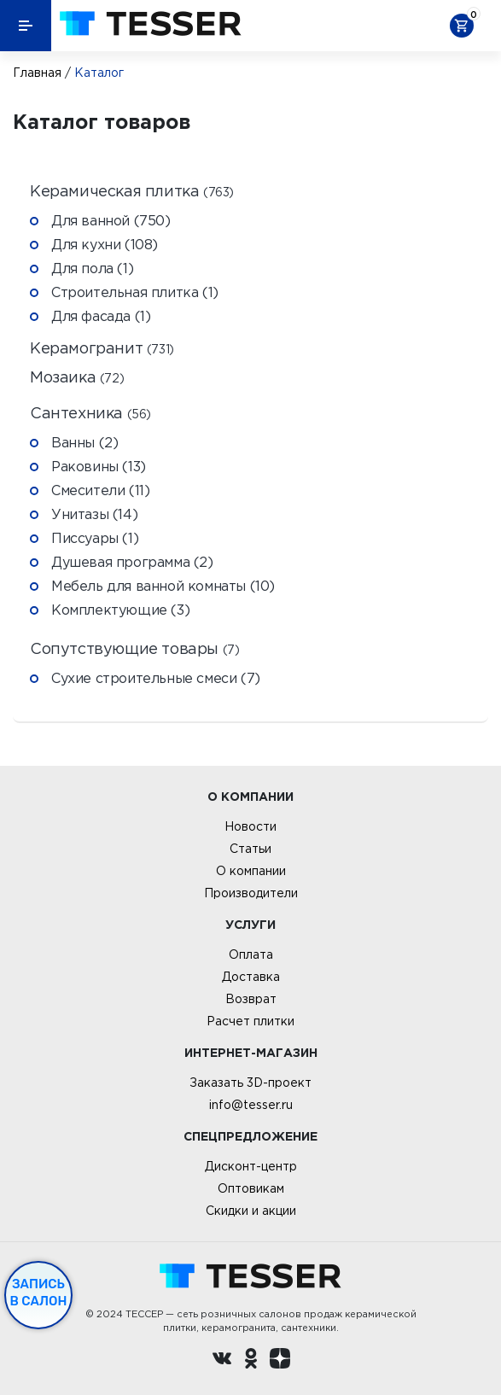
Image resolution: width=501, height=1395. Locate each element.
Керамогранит (102, 349)
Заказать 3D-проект (250, 1082)
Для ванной (111, 220)
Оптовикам (251, 1188)
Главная (37, 72)
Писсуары (94, 538)
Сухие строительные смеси (155, 678)
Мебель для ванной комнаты (163, 585)
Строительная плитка (134, 292)
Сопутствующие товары (134, 649)
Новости (250, 826)
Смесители (100, 490)
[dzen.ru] (280, 1361)
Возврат (251, 999)
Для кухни (104, 244)
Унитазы (94, 514)
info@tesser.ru (251, 1105)
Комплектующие (120, 609)
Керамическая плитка (132, 192)
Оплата (251, 954)
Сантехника (90, 414)
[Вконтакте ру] (222, 1361)
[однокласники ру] (251, 1361)
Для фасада (100, 316)
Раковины (98, 466)
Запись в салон (38, 1292)
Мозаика (77, 378)
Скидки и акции (251, 1210)
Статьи (250, 848)
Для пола (92, 268)
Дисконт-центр (251, 1166)
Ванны (84, 442)
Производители (251, 893)
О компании (251, 871)
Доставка (251, 977)
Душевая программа (132, 561)
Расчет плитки (250, 1021)
